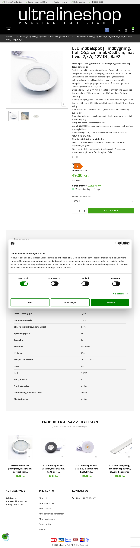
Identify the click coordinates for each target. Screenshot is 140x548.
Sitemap (42, 529)
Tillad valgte (70, 302)
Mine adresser (45, 508)
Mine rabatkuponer (47, 519)
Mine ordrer (44, 498)
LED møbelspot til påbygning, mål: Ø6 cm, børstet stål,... (20, 468)
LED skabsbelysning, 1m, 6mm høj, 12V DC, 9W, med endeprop (120, 468)
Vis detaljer (118, 294)
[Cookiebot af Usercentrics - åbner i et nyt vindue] (117, 244)
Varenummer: (79, 186)
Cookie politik (45, 524)
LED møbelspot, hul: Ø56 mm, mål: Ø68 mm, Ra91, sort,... (53, 468)
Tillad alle (110, 302)
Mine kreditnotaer (47, 503)
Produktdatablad (79, 170)
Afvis (30, 302)
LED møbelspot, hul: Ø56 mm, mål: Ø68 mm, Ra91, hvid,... (86, 468)
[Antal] (79, 210)
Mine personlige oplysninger (51, 513)
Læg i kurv (111, 210)
